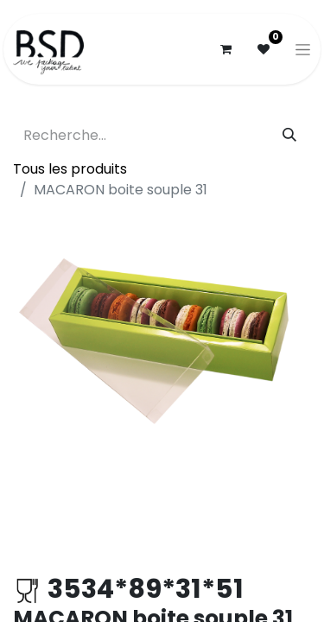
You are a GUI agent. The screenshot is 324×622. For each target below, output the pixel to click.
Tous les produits (70, 169)
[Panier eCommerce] (225, 49)
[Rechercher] (289, 135)
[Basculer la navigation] (303, 49)
